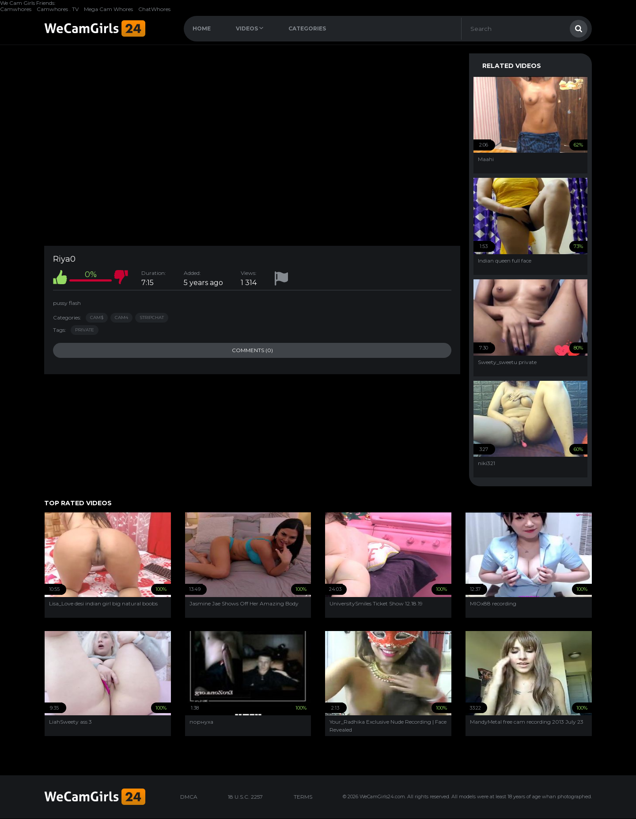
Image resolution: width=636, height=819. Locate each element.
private (84, 330)
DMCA (188, 796)
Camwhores (15, 9)
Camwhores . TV (58, 9)
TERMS (303, 796)
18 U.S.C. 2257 (245, 796)
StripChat (152, 317)
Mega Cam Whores (108, 9)
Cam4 (121, 317)
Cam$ (96, 317)
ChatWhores (154, 9)
